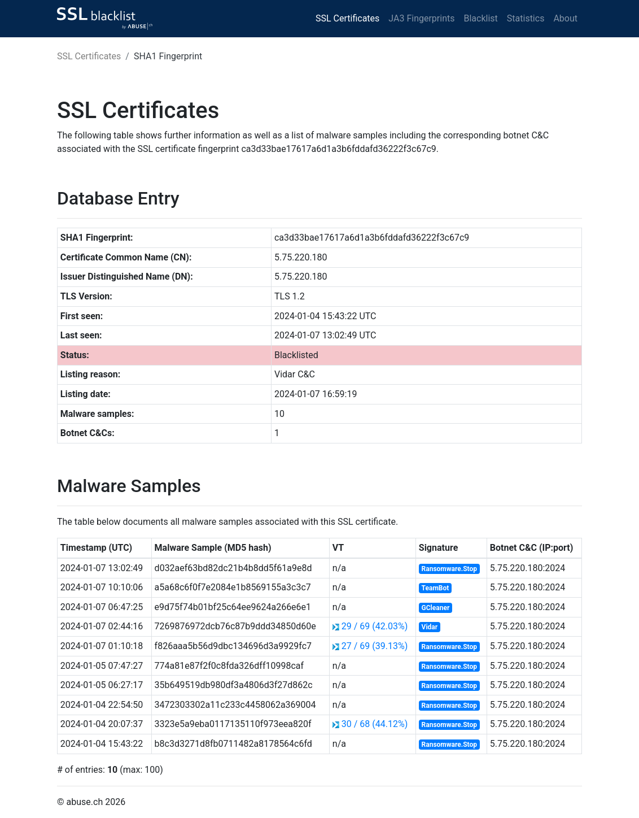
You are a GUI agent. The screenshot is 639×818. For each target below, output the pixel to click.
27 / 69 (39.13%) (375, 646)
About (565, 18)
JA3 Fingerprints (421, 18)
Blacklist (480, 18)
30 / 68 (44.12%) (375, 724)
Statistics (526, 18)
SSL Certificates (347, 18)
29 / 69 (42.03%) (375, 626)
